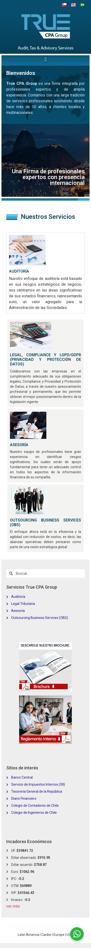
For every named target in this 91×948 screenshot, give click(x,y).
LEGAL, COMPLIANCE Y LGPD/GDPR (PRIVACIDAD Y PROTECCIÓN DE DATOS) (45, 359)
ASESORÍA (19, 444)
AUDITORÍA (19, 271)
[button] (45, 59)
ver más (13, 906)
